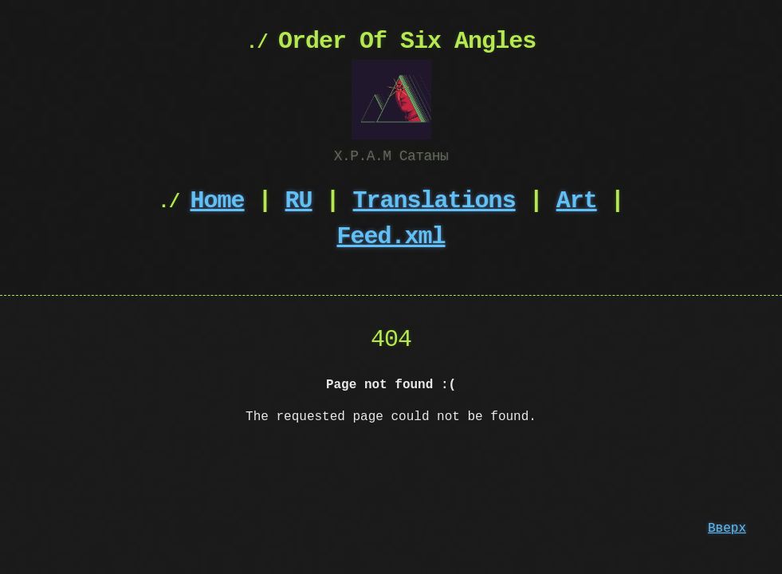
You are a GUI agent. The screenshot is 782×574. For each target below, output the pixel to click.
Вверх (727, 528)
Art (576, 199)
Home (218, 199)
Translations (434, 199)
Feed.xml (391, 235)
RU (298, 199)
